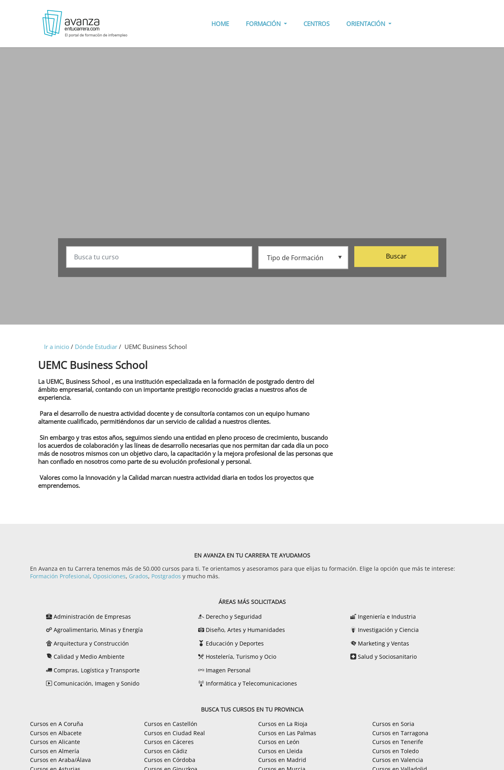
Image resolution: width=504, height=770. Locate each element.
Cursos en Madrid (282, 760)
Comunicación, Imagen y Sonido (96, 683)
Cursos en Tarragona (400, 733)
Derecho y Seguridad (234, 616)
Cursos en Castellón (170, 724)
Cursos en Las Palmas (287, 733)
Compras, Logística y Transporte (97, 670)
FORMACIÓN (264, 24)
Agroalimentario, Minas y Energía (98, 630)
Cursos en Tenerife (397, 742)
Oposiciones (109, 576)
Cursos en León (278, 742)
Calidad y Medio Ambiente (89, 656)
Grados (138, 576)
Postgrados (166, 576)
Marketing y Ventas (383, 643)
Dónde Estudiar (96, 347)
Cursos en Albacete (56, 733)
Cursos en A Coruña (56, 724)
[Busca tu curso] (159, 257)
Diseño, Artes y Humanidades (245, 630)
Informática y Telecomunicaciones (251, 683)
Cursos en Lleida (280, 751)
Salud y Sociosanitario (387, 656)
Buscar (396, 257)
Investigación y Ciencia (388, 630)
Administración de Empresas (92, 616)
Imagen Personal (228, 670)
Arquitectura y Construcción (91, 643)
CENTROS (316, 24)
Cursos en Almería (54, 751)
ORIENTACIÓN (366, 24)
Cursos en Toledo (395, 751)
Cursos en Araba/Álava (60, 760)
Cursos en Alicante (55, 742)
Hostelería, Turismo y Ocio (241, 656)
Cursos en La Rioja (282, 724)
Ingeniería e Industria (387, 616)
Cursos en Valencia (397, 760)
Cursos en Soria (393, 724)
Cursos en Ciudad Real (174, 733)
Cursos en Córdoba (169, 760)
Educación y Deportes (235, 643)
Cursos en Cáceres (169, 742)
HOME (220, 24)
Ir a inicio (56, 347)
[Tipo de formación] (303, 257)
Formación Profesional (60, 576)
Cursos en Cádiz (165, 751)
